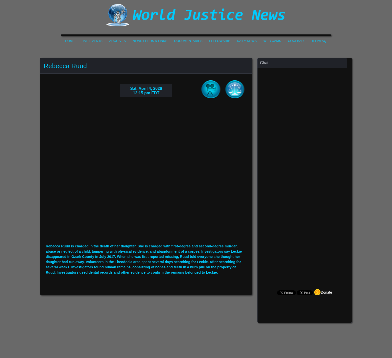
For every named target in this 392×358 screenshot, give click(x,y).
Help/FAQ (318, 41)
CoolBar (296, 41)
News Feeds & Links (149, 41)
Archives (117, 41)
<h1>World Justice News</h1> (196, 15)
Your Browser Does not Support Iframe (305, 166)
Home (70, 41)
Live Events (92, 41)
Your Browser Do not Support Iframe (146, 174)
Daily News (247, 41)
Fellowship (219, 41)
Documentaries (188, 41)
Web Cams (272, 41)
